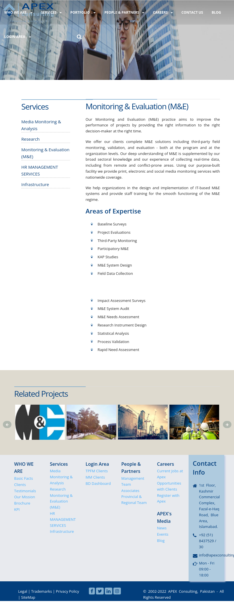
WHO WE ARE (18, 12)
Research (58, 489)
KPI (17, 509)
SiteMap (28, 597)
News (162, 528)
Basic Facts (23, 478)
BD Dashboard (98, 483)
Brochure (22, 503)
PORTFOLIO (81, 12)
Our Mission (24, 496)
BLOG (212, 12)
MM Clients (95, 477)
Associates (130, 490)
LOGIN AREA (17, 36)
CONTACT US (189, 12)
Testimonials (25, 490)
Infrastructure (62, 531)
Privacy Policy (67, 591)
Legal (22, 591)
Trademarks (41, 591)
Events (163, 534)
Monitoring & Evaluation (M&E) (61, 501)
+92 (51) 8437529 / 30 (207, 540)
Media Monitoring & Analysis (61, 476)
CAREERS (160, 12)
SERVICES (50, 12)
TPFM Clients (97, 470)
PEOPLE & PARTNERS (122, 12)
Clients (20, 484)
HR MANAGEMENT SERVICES (63, 519)
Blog (161, 540)
